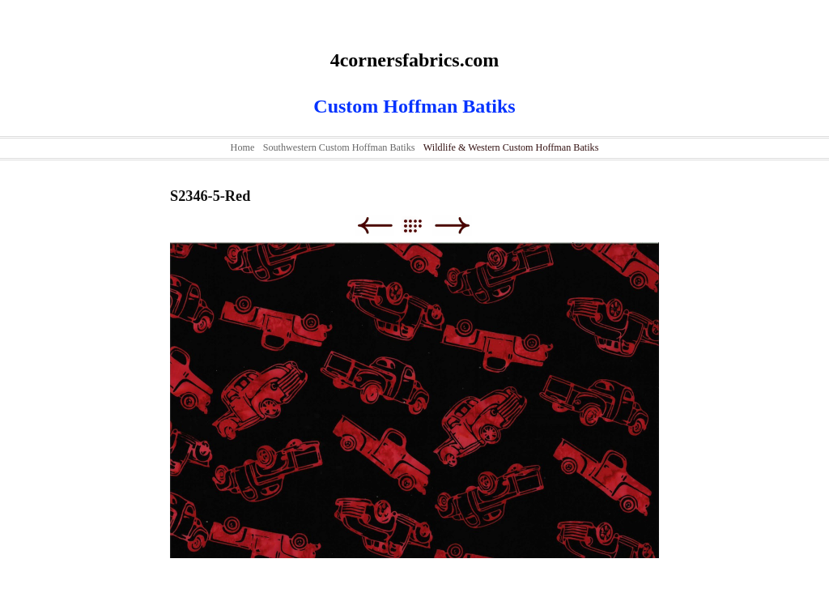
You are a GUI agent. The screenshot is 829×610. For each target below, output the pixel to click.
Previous (374, 225)
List (420, 225)
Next (452, 225)
